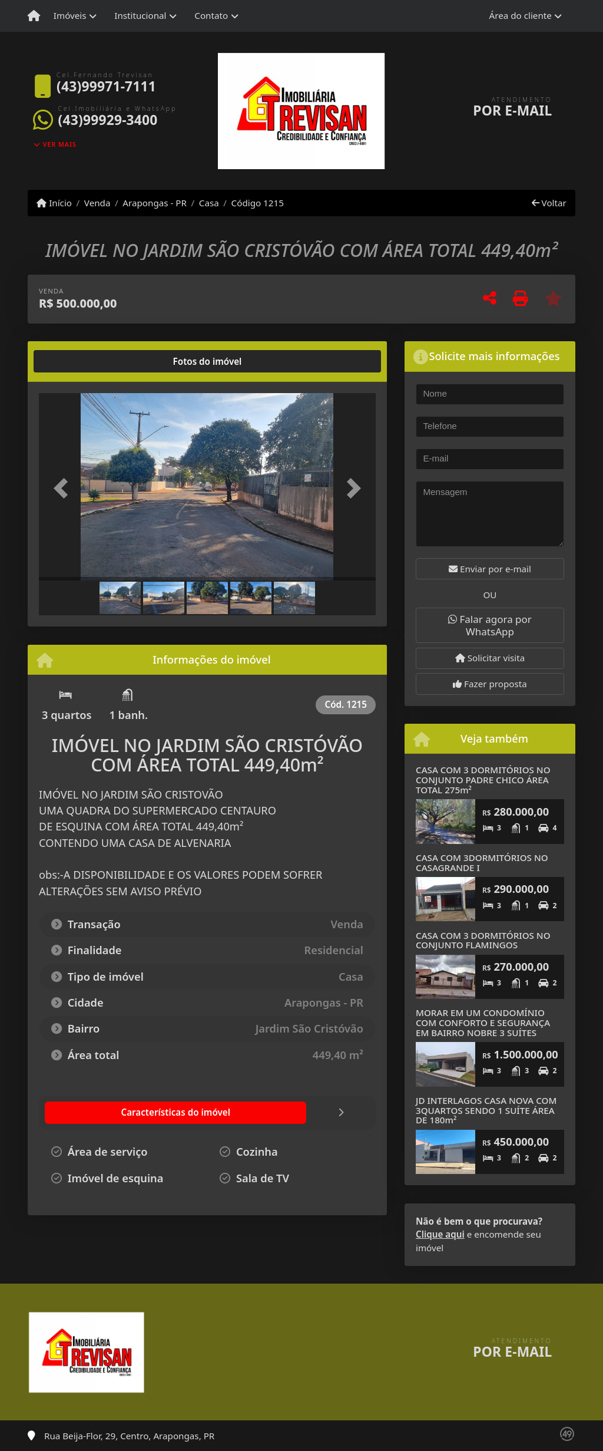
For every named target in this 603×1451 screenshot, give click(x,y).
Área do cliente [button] (520, 15)
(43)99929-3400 (108, 120)
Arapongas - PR (154, 203)
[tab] (77, 361)
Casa (209, 203)
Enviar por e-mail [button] (490, 569)
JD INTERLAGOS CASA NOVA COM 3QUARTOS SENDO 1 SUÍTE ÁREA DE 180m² (486, 1110)
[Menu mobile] (34, 16)
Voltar (549, 203)
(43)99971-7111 (106, 86)
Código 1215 (257, 203)
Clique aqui (440, 1234)
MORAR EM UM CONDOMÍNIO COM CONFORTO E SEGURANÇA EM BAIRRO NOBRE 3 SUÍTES (483, 1022)
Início (54, 203)
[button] (64, 488)
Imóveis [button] (70, 15)
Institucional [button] (140, 15)
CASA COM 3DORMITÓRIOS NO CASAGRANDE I (482, 862)
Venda (97, 203)
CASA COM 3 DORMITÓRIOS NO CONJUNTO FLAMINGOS (483, 940)
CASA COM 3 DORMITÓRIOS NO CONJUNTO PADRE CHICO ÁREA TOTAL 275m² (483, 779)
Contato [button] (211, 15)
